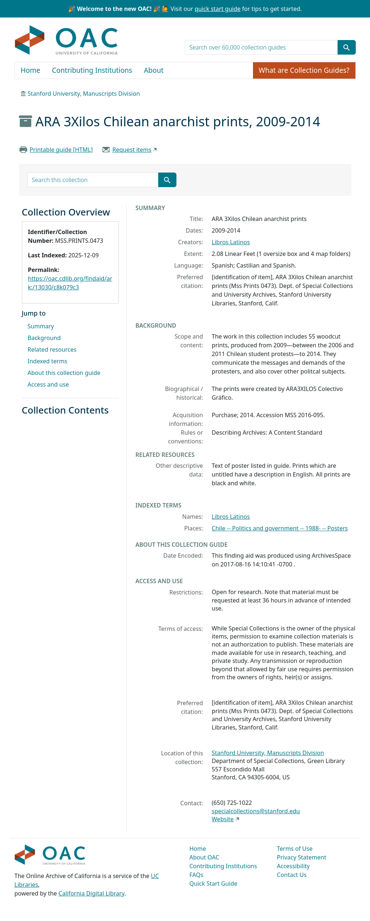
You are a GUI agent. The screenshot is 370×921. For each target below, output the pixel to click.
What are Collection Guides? (304, 70)
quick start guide (218, 9)
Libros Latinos (231, 242)
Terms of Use (295, 849)
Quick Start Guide (214, 884)
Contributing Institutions (92, 70)
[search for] (261, 47)
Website (223, 819)
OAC (66, 40)
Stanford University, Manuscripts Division (84, 94)
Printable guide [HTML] (61, 150)
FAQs (196, 875)
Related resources (52, 349)
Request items (131, 150)
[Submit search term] (347, 47)
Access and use (48, 384)
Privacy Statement (302, 857)
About (154, 70)
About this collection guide (64, 373)
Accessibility (293, 866)
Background (44, 338)
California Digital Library (91, 893)
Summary (41, 326)
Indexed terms (47, 361)
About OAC (204, 857)
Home (30, 70)
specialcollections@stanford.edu (256, 811)
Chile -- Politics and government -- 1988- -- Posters (280, 528)
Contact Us (292, 875)
